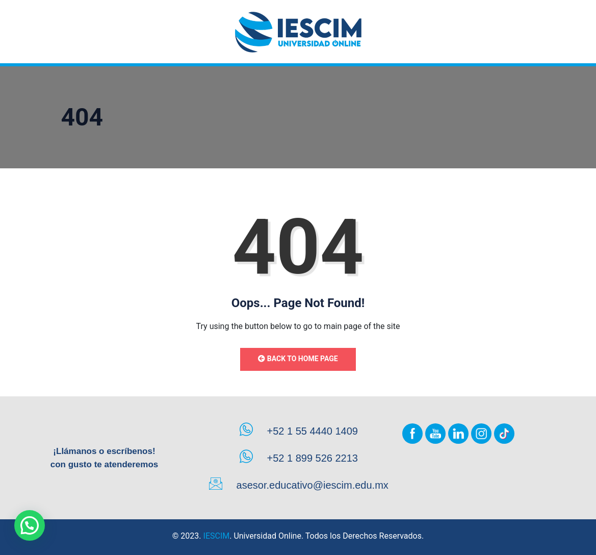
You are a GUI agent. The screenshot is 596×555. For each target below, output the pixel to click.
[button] (29, 525)
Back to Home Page (298, 359)
